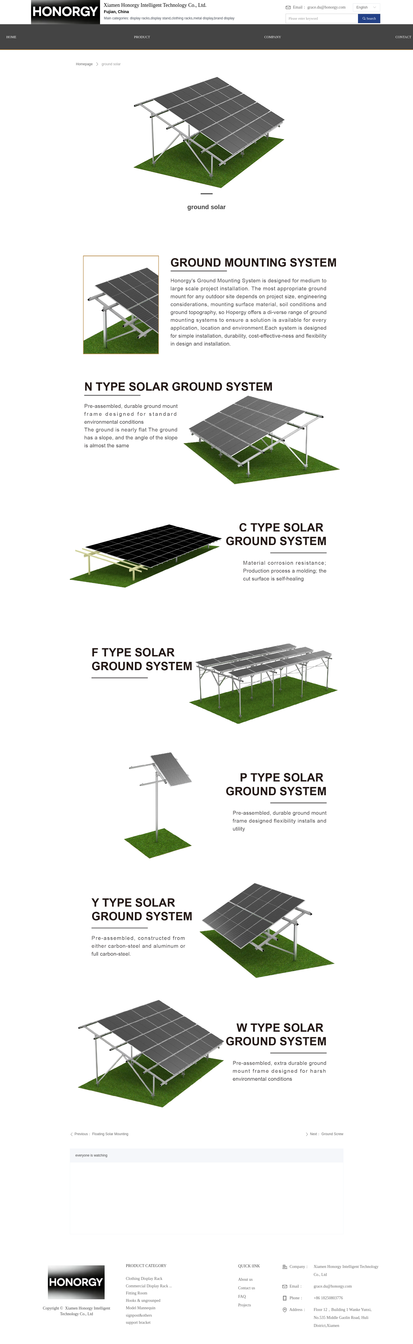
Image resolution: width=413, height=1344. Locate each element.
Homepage (84, 64)
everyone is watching (91, 1155)
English (362, 7)
